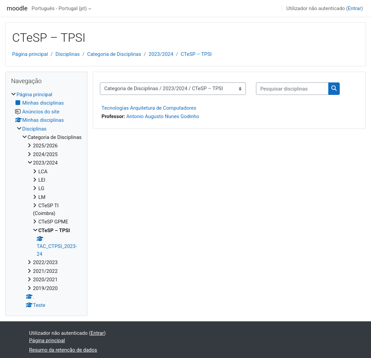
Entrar (354, 8)
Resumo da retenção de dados (63, 350)
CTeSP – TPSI (196, 54)
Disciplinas (67, 54)
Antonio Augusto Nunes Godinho (162, 116)
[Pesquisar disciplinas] (292, 88)
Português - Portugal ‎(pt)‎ (59, 8)
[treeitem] (46, 200)
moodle (17, 8)
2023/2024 (161, 54)
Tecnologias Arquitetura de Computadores (149, 108)
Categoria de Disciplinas (114, 54)
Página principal (30, 54)
